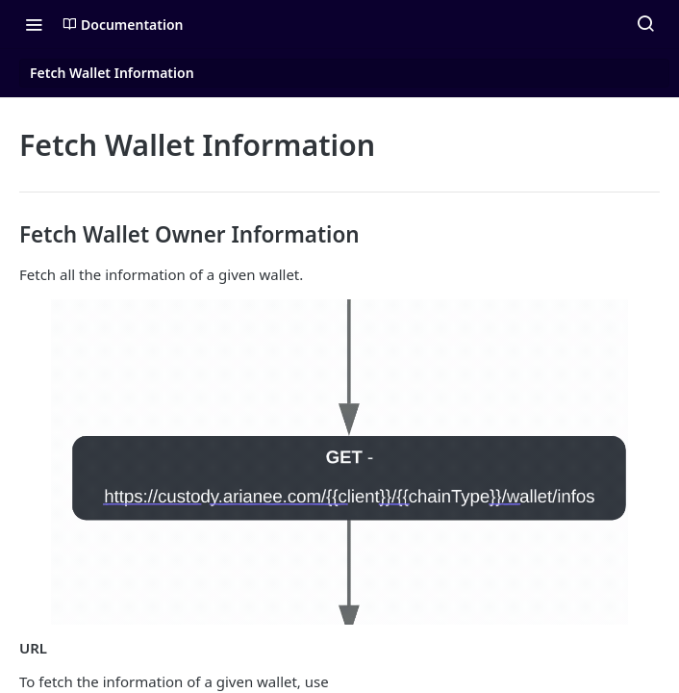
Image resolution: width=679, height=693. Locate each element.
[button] (339, 462)
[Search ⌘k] (645, 24)
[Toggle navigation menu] (33, 24)
